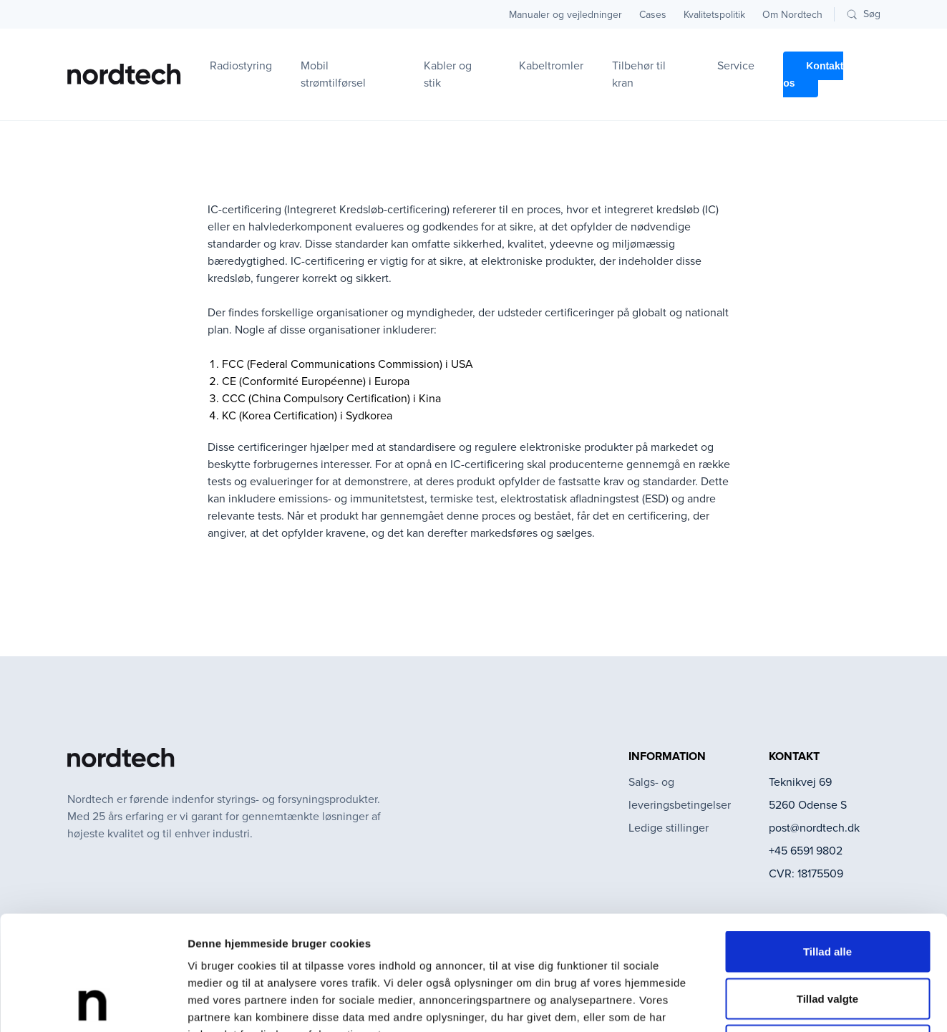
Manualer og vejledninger (565, 14)
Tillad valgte (827, 891)
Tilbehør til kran (639, 74)
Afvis (828, 938)
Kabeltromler (551, 65)
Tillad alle (827, 844)
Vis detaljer (744, 1004)
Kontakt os (813, 74)
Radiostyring (241, 65)
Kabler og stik (448, 74)
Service (735, 65)
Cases (652, 14)
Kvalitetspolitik (714, 14)
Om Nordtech (792, 14)
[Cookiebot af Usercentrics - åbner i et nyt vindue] (92, 1004)
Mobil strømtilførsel (333, 74)
